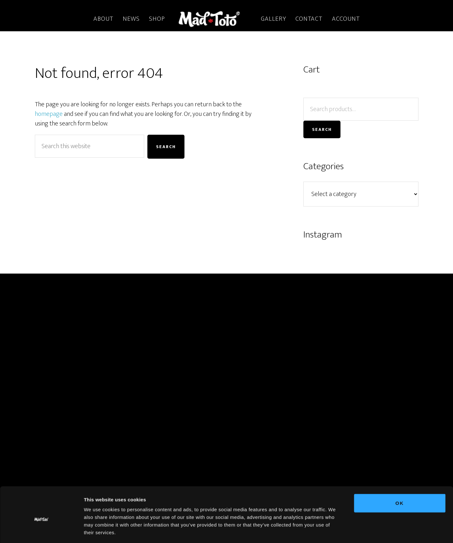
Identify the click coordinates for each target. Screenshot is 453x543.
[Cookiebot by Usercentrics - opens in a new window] (41, 530)
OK (399, 475)
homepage (49, 114)
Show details (335, 530)
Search (322, 129)
